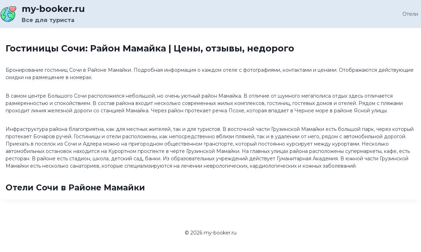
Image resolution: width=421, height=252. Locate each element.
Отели (410, 14)
